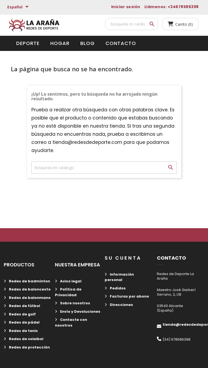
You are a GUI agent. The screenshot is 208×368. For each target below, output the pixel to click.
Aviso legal (70, 281)
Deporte (27, 43)
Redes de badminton (29, 281)
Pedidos (117, 288)
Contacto (120, 43)
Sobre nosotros (74, 303)
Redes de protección (29, 347)
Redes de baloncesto (29, 289)
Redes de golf (22, 314)
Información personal (119, 277)
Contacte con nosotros (71, 322)
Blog (87, 43)
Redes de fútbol (24, 305)
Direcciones (121, 304)
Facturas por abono (129, 296)
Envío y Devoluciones (79, 311)
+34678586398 (183, 6)
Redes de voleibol (25, 338)
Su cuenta (123, 257)
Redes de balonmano (29, 297)
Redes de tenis (23, 330)
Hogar (60, 43)
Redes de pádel (23, 322)
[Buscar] (131, 24)
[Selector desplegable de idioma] (18, 7)
